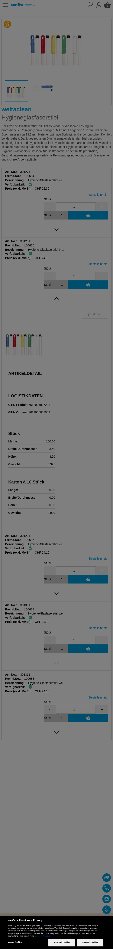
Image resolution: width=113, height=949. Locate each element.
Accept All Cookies (62, 942)
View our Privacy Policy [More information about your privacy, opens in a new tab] (44, 936)
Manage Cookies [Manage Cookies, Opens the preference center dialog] (15, 942)
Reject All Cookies (90, 942)
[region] (56, 932)
